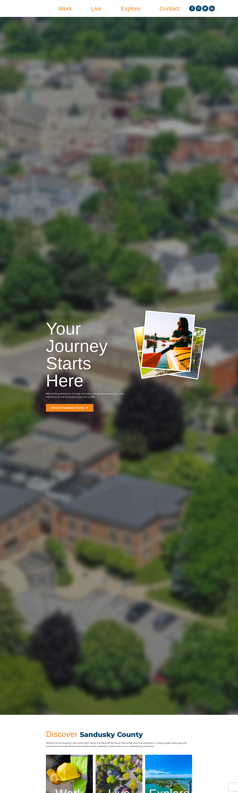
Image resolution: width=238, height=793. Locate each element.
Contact (169, 8)
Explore (131, 8)
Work (65, 8)
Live (96, 8)
